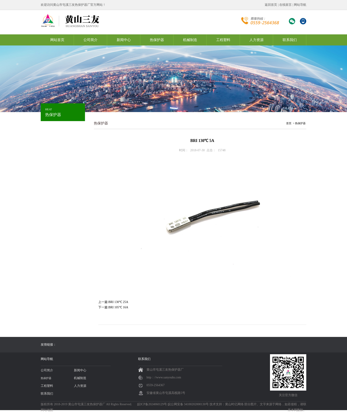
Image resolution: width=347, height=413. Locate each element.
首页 (288, 123)
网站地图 (47, 410)
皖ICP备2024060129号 (152, 404)
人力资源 (256, 40)
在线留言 (285, 4)
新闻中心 (124, 40)
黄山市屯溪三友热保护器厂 (86, 404)
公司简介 (90, 40)
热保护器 (157, 40)
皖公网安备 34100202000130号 (188, 404)
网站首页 (57, 40)
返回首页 (271, 4)
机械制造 (190, 40)
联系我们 (290, 40)
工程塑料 (223, 40)
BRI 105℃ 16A (118, 307)
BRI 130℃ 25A (118, 302)
